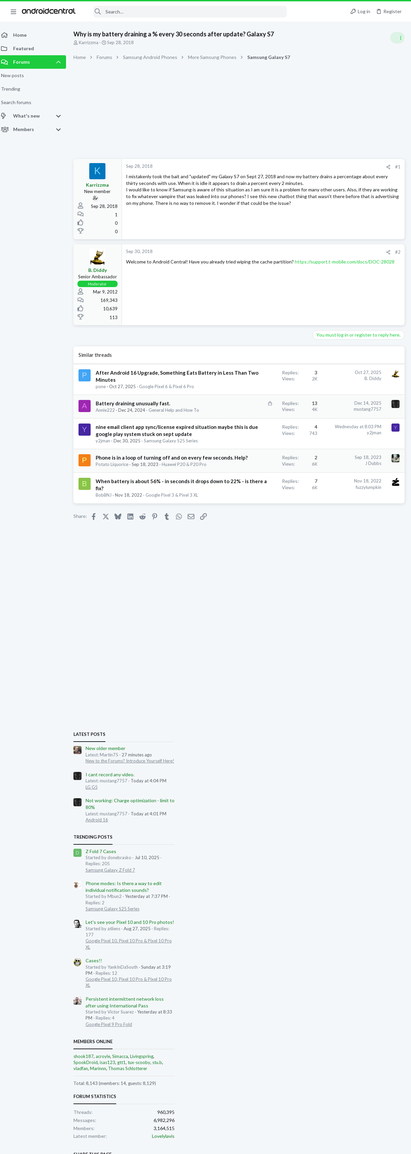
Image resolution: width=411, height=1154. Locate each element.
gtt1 (351, 692)
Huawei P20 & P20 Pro (124, 538)
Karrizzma (92, 42)
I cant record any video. (339, 405)
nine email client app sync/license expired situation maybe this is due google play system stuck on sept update (131, 467)
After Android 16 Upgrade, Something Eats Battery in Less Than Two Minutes (131, 380)
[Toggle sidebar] (397, 37)
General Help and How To (125, 436)
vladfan (310, 699)
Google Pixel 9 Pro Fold (338, 654)
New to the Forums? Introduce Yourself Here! (359, 391)
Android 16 (326, 450)
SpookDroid (315, 692)
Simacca (350, 686)
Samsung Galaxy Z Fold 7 (340, 500)
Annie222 (109, 430)
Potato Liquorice (116, 532)
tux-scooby (368, 692)
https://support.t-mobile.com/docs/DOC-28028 (201, 268)
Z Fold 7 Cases (330, 482)
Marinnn (328, 699)
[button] (13, 11)
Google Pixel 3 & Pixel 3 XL (126, 589)
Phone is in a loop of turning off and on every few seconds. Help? (129, 518)
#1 (289, 166)
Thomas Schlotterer (357, 699)
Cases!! (323, 591)
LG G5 (321, 417)
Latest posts (319, 364)
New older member (335, 379)
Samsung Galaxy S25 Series (127, 494)
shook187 (313, 686)
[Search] (186, 12)
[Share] (280, 167)
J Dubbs (265, 517)
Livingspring (371, 686)
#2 (289, 252)
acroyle (332, 686)
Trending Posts (322, 467)
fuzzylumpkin (260, 561)
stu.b (387, 692)
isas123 (337, 692)
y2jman (107, 488)
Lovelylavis (393, 767)
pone (105, 393)
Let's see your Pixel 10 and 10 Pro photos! (359, 553)
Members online (322, 672)
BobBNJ (108, 583)
